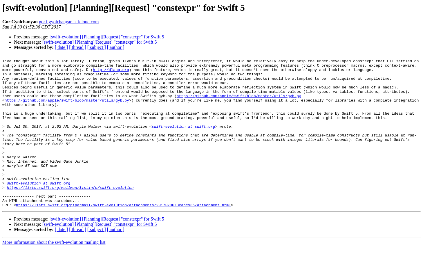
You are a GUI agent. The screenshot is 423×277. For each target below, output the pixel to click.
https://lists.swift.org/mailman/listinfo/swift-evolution (70, 213)
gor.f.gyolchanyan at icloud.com (69, 21)
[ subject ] (96, 47)
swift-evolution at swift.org (183, 140)
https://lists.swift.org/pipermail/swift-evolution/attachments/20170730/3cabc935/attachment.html (123, 234)
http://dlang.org (111, 72)
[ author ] (115, 47)
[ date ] (61, 47)
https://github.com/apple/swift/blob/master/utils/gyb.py (239, 103)
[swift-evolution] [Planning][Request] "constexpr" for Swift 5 (107, 36)
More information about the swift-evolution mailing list (54, 271)
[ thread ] (77, 47)
